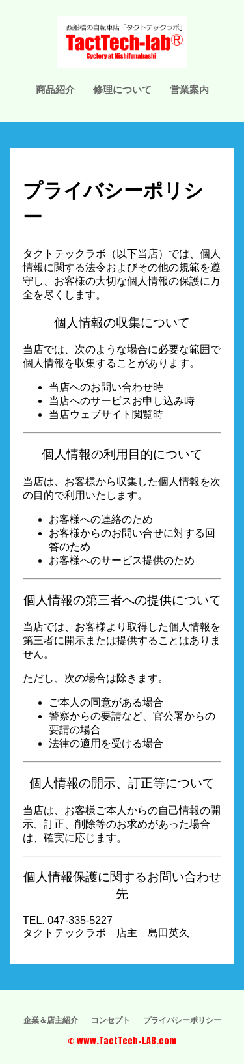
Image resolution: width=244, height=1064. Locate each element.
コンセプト (110, 1020)
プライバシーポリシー (182, 1020)
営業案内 (189, 88)
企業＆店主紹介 (50, 1020)
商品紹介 (55, 88)
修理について (122, 88)
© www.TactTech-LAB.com (122, 1041)
